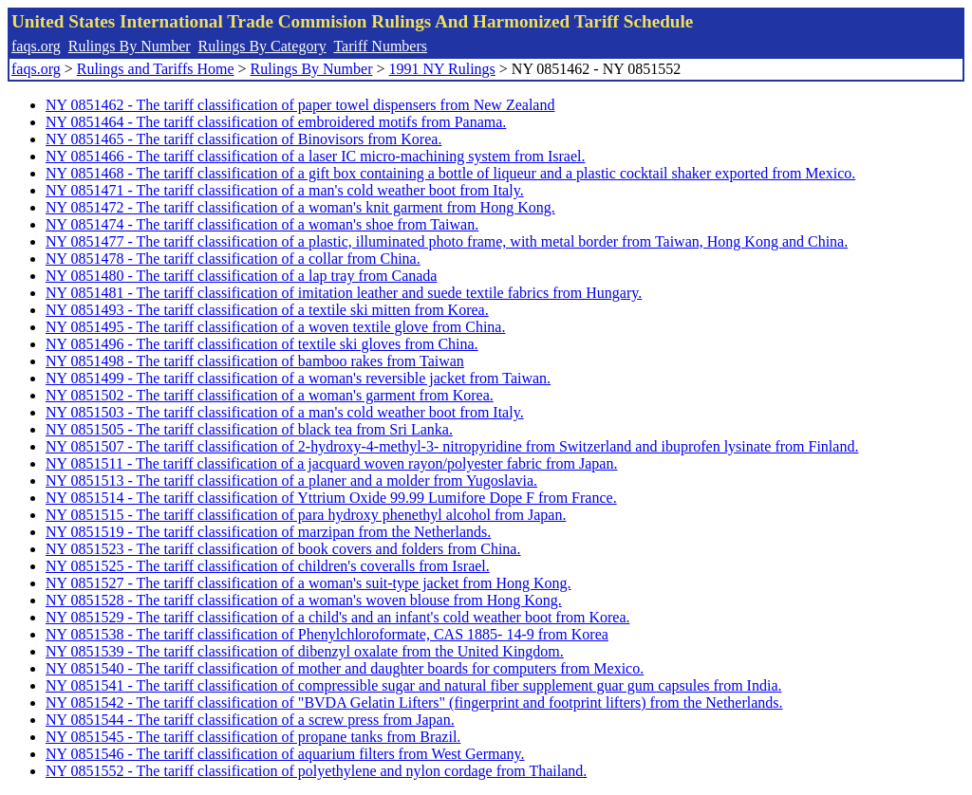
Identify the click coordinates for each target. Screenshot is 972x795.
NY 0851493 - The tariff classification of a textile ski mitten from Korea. (267, 310)
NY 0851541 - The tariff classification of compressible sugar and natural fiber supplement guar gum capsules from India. (413, 685)
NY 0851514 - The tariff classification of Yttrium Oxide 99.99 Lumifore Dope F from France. (331, 498)
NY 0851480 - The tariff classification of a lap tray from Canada (241, 276)
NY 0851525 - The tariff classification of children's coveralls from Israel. (268, 566)
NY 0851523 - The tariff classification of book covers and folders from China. (283, 549)
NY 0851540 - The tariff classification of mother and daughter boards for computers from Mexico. (345, 668)
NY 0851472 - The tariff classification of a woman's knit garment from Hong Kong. (300, 207)
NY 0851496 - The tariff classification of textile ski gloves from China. (262, 344)
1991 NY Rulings (442, 69)
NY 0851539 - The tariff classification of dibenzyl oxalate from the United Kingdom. (305, 651)
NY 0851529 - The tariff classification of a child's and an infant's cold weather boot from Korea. (338, 617)
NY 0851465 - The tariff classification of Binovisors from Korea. (243, 139)
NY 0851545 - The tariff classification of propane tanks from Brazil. (253, 737)
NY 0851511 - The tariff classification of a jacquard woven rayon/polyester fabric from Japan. (331, 463)
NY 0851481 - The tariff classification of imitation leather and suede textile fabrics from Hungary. (344, 293)
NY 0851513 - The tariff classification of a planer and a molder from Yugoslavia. (291, 480)
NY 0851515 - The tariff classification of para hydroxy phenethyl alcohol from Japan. (306, 515)
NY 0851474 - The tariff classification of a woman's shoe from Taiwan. (262, 224)
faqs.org (36, 46)
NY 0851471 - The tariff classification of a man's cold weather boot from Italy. (285, 190)
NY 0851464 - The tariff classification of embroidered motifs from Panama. (276, 122)
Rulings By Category (262, 46)
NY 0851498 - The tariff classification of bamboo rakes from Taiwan (255, 361)
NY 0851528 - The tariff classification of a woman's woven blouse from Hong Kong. (304, 600)
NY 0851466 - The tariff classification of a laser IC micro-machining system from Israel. (315, 156)
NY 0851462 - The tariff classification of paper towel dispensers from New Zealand (300, 105)
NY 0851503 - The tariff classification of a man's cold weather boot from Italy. (285, 412)
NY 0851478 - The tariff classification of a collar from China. (233, 258)
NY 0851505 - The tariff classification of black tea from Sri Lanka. (249, 429)
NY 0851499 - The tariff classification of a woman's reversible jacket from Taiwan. (298, 378)
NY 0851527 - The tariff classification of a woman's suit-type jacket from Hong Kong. (308, 583)
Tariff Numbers (380, 46)
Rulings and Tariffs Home (155, 69)
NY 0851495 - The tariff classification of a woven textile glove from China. (275, 327)
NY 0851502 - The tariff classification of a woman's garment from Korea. (270, 395)
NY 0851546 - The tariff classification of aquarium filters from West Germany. (285, 754)
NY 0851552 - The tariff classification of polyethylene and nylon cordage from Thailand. (316, 771)
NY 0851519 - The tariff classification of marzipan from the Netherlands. (268, 532)
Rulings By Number (129, 46)
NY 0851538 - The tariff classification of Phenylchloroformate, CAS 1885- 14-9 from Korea (327, 634)
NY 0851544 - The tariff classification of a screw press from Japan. (250, 720)
